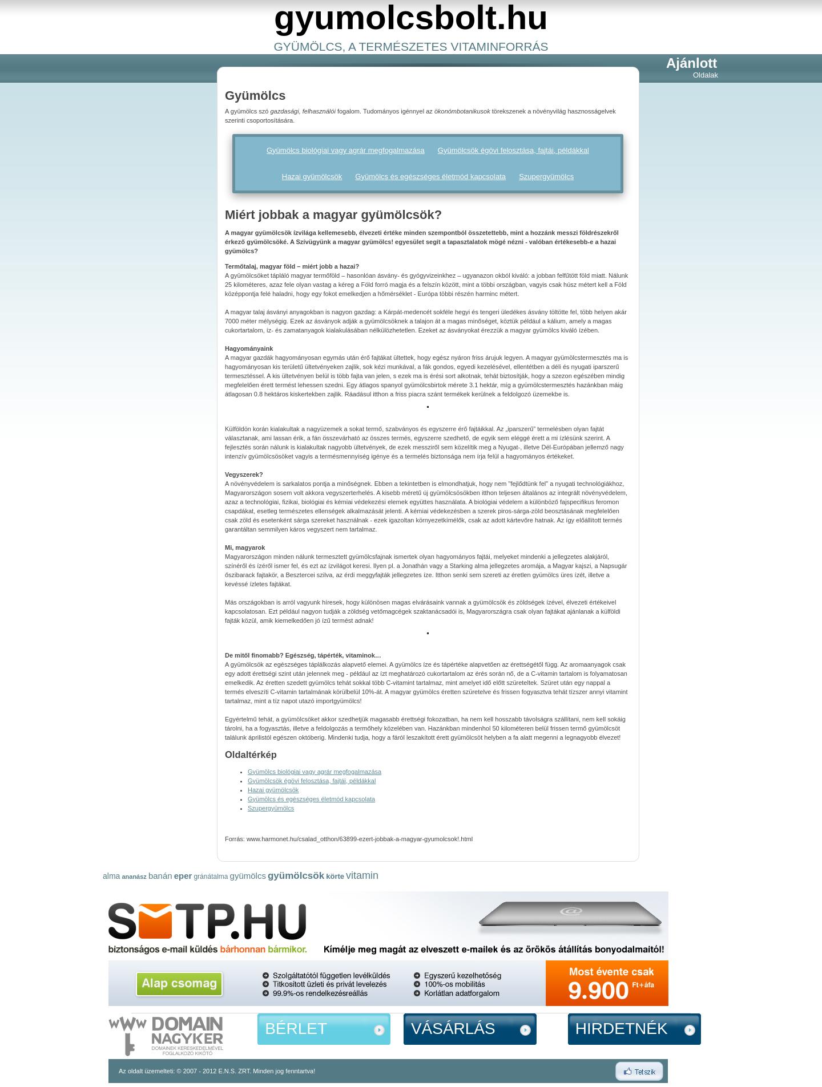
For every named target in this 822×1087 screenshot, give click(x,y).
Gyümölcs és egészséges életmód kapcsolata (430, 176)
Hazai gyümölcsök (312, 176)
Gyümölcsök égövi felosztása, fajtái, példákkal (513, 150)
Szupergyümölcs (546, 176)
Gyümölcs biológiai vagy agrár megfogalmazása (346, 150)
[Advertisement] (148, 229)
